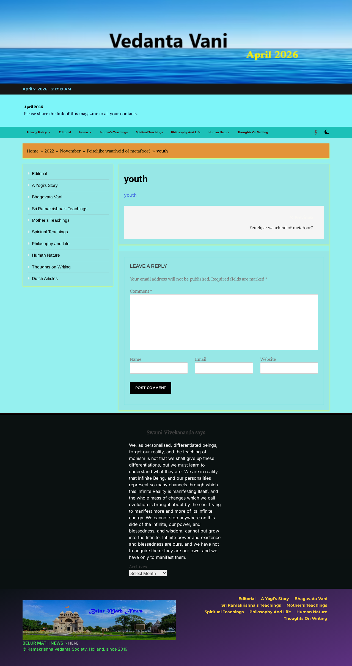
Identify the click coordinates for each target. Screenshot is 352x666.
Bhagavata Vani (47, 197)
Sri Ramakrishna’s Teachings (59, 208)
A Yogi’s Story (45, 185)
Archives (138, 566)
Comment (141, 291)
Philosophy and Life (185, 132)
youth (130, 195)
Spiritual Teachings (149, 132)
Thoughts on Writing (253, 132)
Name (135, 359)
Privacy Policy (37, 132)
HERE (73, 643)
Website (268, 359)
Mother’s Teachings (114, 132)
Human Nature (218, 132)
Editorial (65, 132)
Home (83, 132)
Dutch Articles (45, 278)
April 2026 (33, 106)
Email (200, 359)
